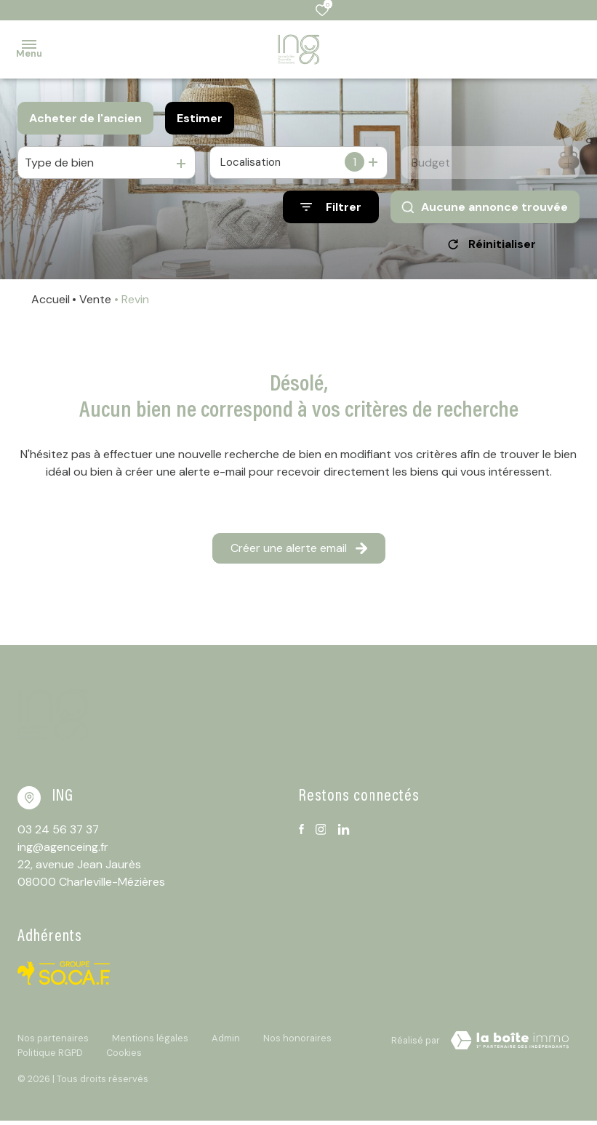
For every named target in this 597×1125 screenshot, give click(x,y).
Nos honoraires (297, 1043)
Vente (95, 304)
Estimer (200, 118)
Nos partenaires (53, 1043)
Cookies (124, 1057)
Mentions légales (150, 1043)
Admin (226, 1043)
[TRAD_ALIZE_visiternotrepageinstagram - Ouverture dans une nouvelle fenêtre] (321, 834)
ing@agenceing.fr (62, 852)
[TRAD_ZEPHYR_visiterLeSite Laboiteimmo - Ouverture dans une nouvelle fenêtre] (510, 1045)
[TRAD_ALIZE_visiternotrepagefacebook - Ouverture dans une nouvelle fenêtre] (301, 834)
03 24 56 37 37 (58, 834)
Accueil (50, 304)
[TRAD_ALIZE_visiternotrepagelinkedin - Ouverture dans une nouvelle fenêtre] (343, 834)
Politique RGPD (50, 1057)
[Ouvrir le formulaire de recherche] (331, 207)
